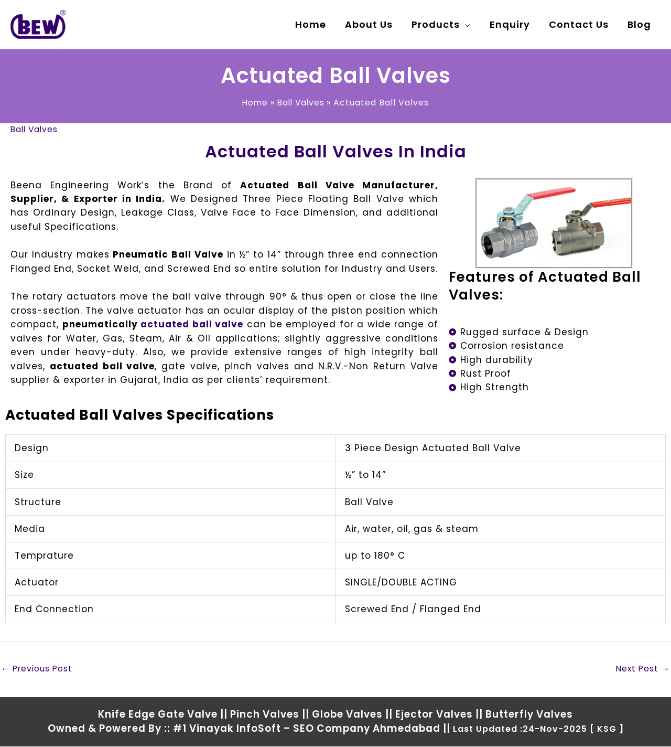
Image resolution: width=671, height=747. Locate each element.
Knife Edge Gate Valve (158, 714)
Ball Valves (35, 129)
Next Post (642, 669)
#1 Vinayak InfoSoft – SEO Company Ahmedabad (306, 729)
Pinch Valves (264, 714)
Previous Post (37, 669)
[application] (465, 24)
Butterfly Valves (529, 714)
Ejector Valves (434, 714)
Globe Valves (347, 714)
